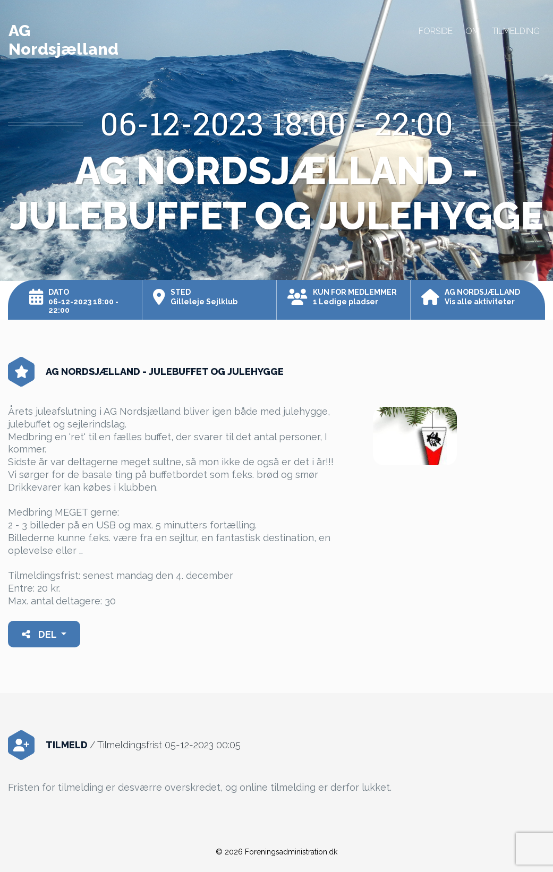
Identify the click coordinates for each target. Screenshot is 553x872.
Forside (436, 31)
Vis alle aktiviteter (480, 301)
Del (40, 634)
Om (472, 31)
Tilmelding (516, 31)
